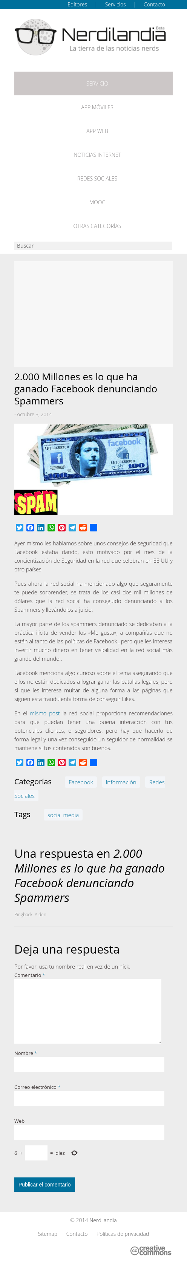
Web (19, 1121)
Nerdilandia (103, 1220)
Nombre (25, 1053)
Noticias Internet (97, 154)
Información (121, 782)
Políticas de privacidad (123, 1233)
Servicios (115, 4)
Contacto (154, 4)
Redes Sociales (97, 178)
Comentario (29, 975)
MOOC (97, 202)
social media (63, 815)
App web (97, 131)
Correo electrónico (37, 1087)
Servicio (97, 83)
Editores (77, 4)
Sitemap (47, 1233)
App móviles (97, 107)
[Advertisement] (93, 314)
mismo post (45, 713)
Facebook (81, 782)
